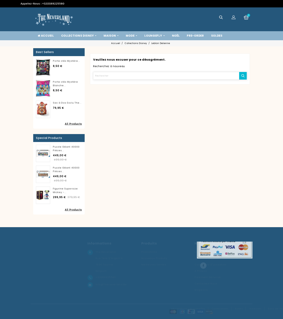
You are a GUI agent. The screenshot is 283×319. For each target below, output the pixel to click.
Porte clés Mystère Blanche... (65, 83)
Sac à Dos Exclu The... (67, 102)
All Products (73, 124)
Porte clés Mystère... (66, 61)
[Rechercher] (170, 76)
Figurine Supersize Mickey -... (65, 190)
